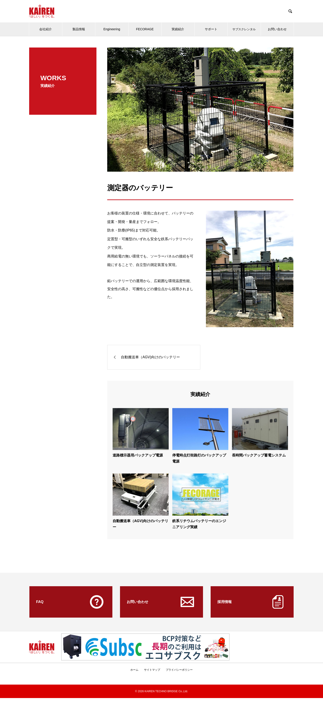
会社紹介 (45, 29)
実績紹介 (178, 29)
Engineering (111, 29)
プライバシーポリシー (179, 669)
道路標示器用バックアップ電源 (138, 455)
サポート (211, 29)
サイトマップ (152, 669)
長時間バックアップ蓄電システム (259, 455)
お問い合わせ (277, 29)
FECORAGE (145, 29)
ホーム (134, 669)
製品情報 (78, 29)
